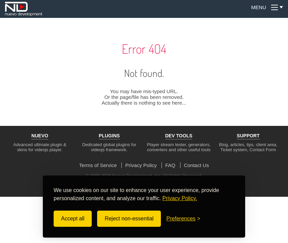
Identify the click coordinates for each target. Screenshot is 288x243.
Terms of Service (98, 165)
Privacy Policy (140, 165)
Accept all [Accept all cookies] (72, 218)
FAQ (170, 165)
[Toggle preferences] (183, 219)
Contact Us (196, 165)
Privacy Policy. (180, 198)
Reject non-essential (129, 218)
